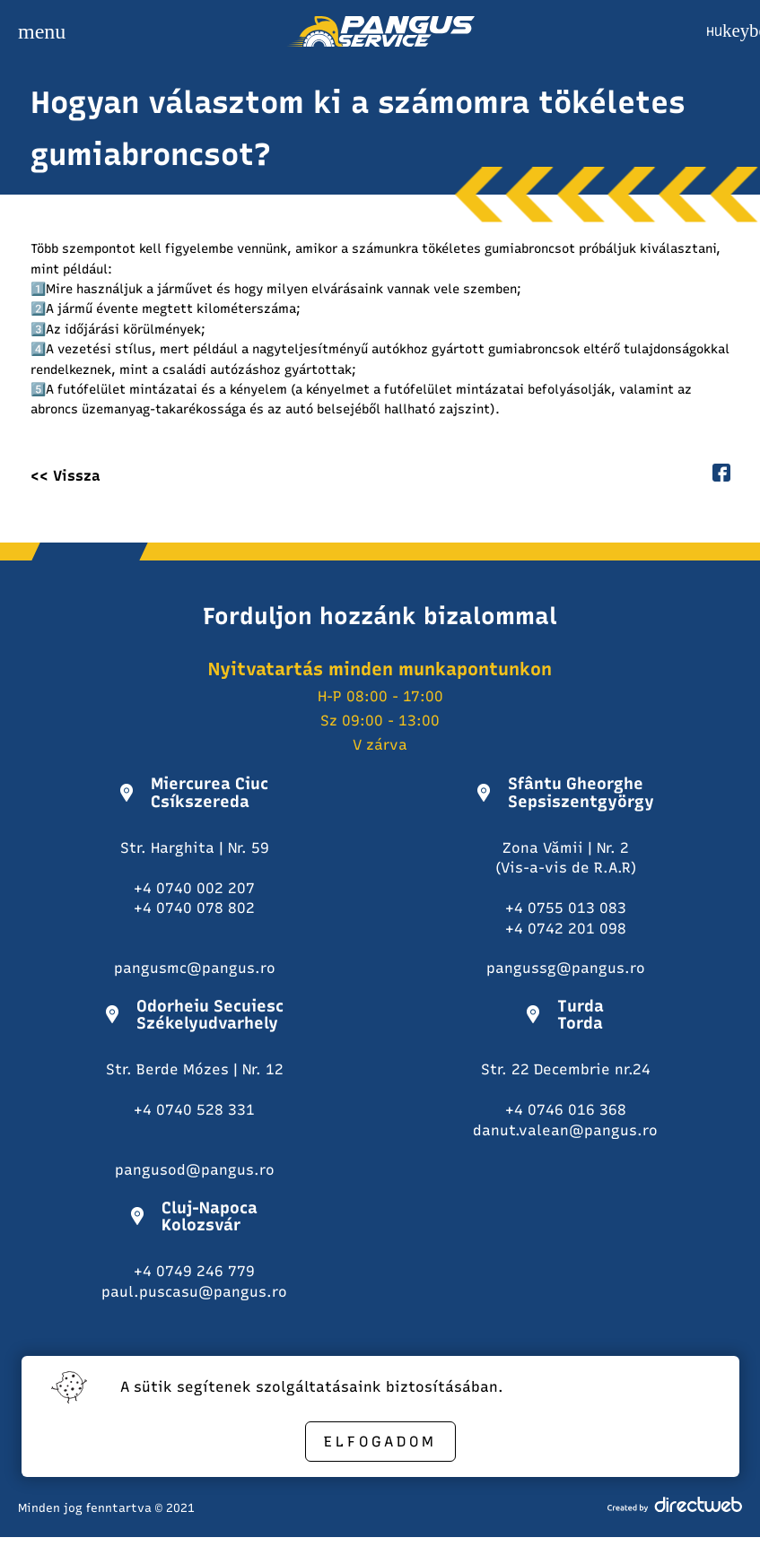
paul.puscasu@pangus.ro (194, 1291)
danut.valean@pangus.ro (565, 1130)
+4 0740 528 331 (194, 1109)
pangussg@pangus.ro (565, 968)
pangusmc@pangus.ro (194, 968)
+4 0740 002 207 (194, 888)
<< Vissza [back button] (65, 475)
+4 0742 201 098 (565, 928)
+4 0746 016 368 (565, 1109)
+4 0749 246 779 (194, 1271)
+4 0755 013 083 (565, 907)
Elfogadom (380, 1441)
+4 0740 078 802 (194, 907)
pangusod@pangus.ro (195, 1169)
